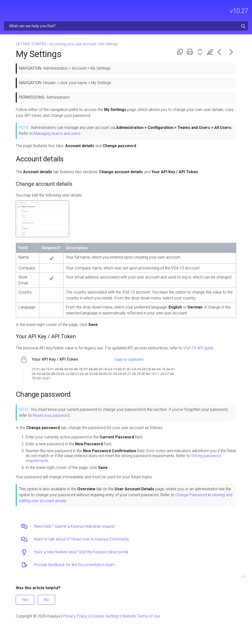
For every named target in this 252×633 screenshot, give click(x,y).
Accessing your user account (72, 44)
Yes (25, 599)
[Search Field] (126, 26)
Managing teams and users (57, 133)
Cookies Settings (104, 616)
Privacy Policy (75, 616)
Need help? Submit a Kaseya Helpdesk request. (75, 526)
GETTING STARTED (31, 44)
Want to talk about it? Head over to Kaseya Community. (82, 539)
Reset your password (51, 415)
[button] (243, 26)
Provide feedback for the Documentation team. (75, 564)
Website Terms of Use (141, 616)
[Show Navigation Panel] (7, 9)
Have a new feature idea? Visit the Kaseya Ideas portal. (81, 552)
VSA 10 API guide (198, 348)
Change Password (191, 495)
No (46, 599)
